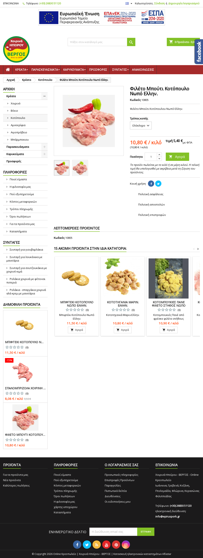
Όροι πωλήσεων (20, 216)
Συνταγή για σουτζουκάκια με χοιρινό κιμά (26, 269)
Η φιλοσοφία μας (20, 187)
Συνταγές (119, 70)
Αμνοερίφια (18, 125)
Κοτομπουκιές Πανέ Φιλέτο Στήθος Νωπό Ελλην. (168, 305)
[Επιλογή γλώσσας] (129, 3)
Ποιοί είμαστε (18, 179)
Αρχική (9, 89)
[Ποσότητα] (151, 157)
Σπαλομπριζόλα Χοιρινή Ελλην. (25, 388)
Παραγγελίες (113, 485)
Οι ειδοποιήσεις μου (118, 501)
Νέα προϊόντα (12, 480)
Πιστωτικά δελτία (116, 491)
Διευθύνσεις (112, 496)
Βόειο (14, 110)
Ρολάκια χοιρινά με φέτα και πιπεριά (25, 280)
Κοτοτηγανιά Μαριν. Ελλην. (123, 303)
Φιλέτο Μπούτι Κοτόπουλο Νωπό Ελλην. (25, 434)
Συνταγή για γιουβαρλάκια (26, 249)
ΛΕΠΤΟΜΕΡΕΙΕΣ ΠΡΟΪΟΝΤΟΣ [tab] (77, 228)
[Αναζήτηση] (101, 42)
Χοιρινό (15, 103)
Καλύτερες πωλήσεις (16, 485)
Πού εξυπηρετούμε (21, 194)
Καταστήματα (18, 231)
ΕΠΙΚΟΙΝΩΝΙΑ (11, 3)
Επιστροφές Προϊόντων (119, 480)
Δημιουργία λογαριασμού (183, 3)
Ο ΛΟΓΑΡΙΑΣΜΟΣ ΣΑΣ (121, 465)
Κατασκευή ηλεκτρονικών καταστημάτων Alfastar (142, 554)
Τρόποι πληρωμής (21, 209)
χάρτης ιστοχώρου (65, 507)
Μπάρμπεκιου (20, 139)
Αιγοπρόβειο (19, 132)
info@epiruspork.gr (167, 516)
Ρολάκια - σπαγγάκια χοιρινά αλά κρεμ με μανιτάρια (26, 291)
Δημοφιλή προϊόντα (21, 304)
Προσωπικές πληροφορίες (121, 475)
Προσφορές (98, 70)
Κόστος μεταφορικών (23, 201)
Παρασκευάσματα (44, 70)
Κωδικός (135, 100)
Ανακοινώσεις (143, 70)
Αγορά (177, 156)
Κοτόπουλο (18, 118)
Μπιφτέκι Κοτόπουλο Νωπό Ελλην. (25, 342)
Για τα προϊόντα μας (22, 224)
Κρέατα (20, 70)
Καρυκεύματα (73, 70)
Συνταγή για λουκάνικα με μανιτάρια (24, 258)
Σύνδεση (159, 3)
